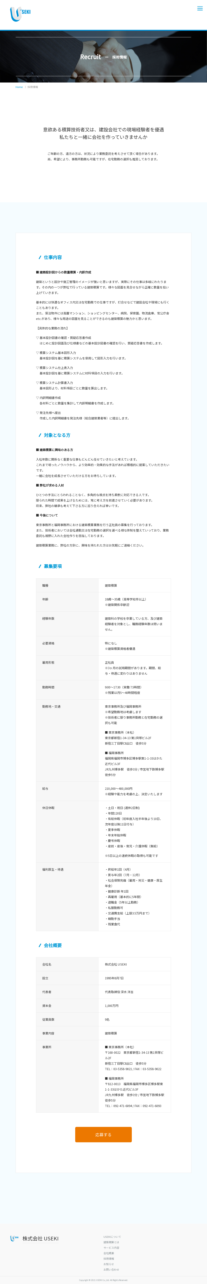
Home (19, 87)
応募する (103, 1134)
